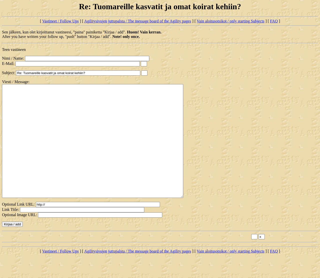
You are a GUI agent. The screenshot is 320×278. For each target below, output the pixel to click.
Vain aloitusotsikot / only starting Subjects (230, 21)
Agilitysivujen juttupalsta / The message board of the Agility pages (137, 21)
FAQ (274, 21)
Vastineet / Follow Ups (60, 21)
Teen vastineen (14, 49)
